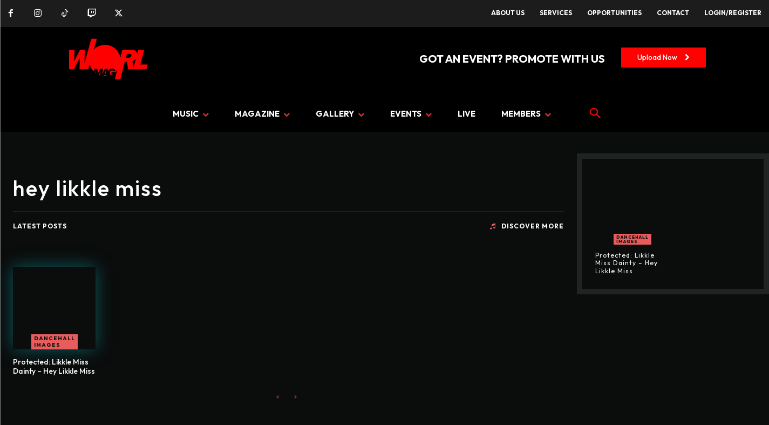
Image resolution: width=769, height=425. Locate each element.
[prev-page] (277, 396)
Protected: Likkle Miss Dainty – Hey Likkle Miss (54, 366)
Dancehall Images (54, 341)
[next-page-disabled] (295, 396)
